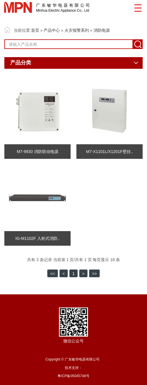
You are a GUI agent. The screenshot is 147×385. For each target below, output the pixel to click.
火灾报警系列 (76, 30)
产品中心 (52, 30)
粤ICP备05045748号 (73, 376)
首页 (35, 30)
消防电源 (102, 30)
